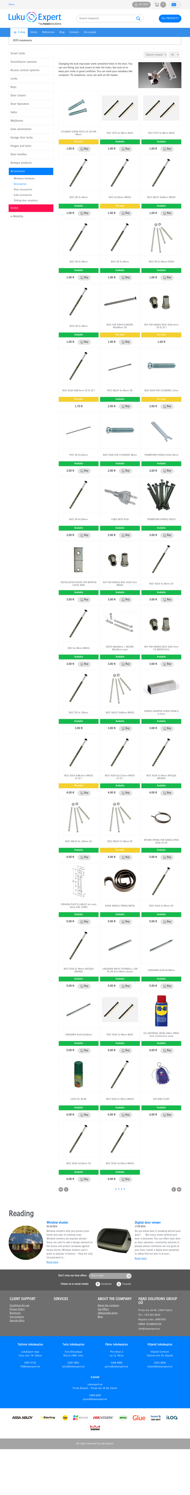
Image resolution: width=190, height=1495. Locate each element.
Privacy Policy (17, 1309)
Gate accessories (23, 195)
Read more (52, 1262)
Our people (90, 32)
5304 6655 (95, 1395)
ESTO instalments (22, 40)
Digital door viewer (148, 1223)
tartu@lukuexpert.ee (73, 1366)
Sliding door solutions (26, 200)
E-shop (21, 32)
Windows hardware (24, 178)
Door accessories (23, 189)
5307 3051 (73, 1363)
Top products (17, 1317)
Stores (12, 4)
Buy (86, 149)
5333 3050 (160, 1363)
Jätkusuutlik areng (107, 1313)
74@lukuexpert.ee (30, 1366)
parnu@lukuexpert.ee (116, 1366)
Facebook (106, 1284)
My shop (143, 4)
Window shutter (57, 1223)
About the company (108, 1305)
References (48, 32)
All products (170, 18)
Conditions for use (19, 1305)
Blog (61, 32)
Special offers (17, 1320)
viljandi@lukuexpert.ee (159, 1366)
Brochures (15, 1313)
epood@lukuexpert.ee (95, 1399)
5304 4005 (116, 1363)
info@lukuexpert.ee (149, 1329)
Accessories (20, 184)
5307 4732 (30, 1363)
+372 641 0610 (151, 1315)
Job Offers (103, 1309)
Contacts (74, 32)
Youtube (126, 1284)
